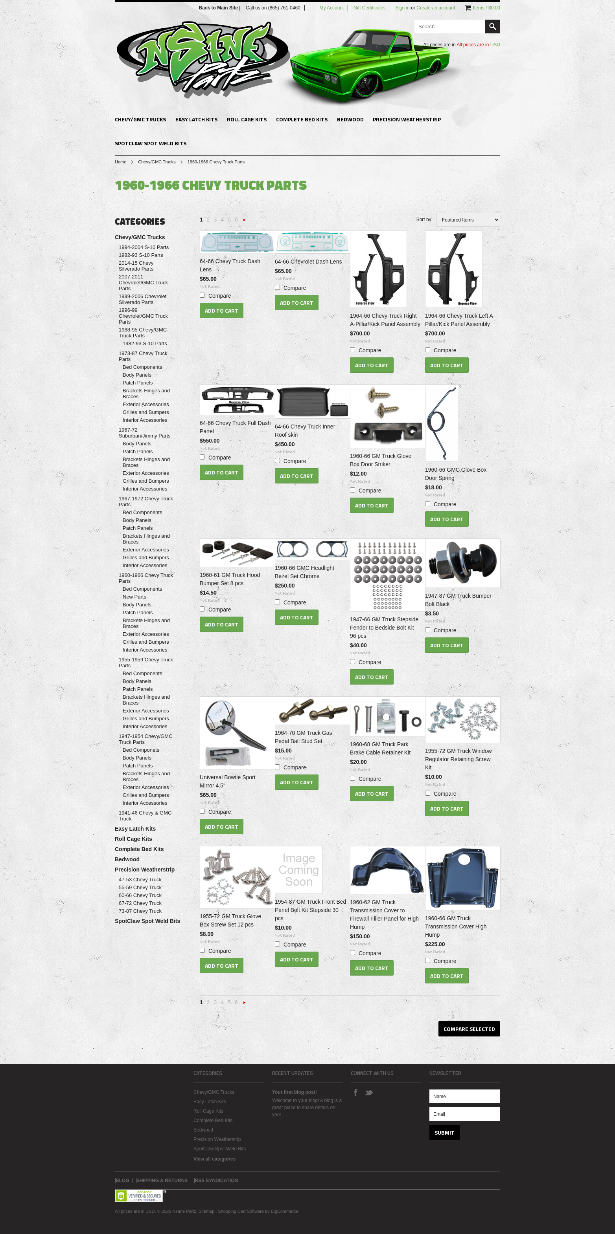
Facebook (355, 1092)
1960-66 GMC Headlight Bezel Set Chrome (304, 572)
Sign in (402, 8)
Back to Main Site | (220, 8)
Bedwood (350, 119)
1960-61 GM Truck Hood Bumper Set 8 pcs (230, 579)
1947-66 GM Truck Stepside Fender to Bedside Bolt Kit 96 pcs (384, 627)
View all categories (214, 1159)
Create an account (435, 8)
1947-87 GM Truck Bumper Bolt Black (458, 600)
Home (120, 161)
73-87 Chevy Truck (140, 911)
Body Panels (137, 375)
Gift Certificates (370, 8)
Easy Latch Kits (196, 119)
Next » (245, 222)
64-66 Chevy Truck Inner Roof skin (305, 430)
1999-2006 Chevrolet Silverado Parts (142, 299)
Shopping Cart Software (241, 1211)
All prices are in (478, 45)
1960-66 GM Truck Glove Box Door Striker (380, 460)
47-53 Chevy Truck (140, 879)
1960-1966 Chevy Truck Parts (146, 578)
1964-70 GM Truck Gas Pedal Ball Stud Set (303, 737)
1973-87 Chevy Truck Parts (143, 356)
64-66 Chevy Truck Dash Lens (230, 265)
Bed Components (142, 367)
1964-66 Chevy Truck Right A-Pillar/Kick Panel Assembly (385, 320)
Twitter (369, 1092)
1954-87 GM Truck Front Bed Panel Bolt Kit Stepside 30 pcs (310, 910)
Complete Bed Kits (302, 119)
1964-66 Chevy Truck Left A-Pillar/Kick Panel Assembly (460, 320)
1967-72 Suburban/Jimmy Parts (145, 433)
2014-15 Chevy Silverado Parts (136, 266)
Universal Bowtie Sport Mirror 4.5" (228, 781)
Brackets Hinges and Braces (146, 393)
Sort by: (424, 219)
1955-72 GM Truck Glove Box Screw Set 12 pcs (230, 920)
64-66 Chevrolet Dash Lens (308, 261)
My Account (331, 8)
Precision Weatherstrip (407, 119)
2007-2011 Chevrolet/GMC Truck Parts (143, 282)
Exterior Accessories (146, 404)
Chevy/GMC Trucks (140, 119)
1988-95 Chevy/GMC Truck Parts (143, 333)
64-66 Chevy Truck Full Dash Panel (235, 427)
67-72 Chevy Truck (140, 903)
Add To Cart (221, 310)
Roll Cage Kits (247, 119)
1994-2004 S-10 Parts (144, 247)
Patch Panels (138, 383)
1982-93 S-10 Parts (141, 255)
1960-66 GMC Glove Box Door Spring (455, 474)
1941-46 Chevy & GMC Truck (145, 816)
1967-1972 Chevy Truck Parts (146, 501)
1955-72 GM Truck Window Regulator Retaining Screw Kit (458, 759)
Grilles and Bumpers (146, 412)
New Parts (134, 597)
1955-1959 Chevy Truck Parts (146, 662)
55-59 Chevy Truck (140, 887)
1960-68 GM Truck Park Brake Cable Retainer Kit (380, 748)
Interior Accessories (145, 420)
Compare (219, 296)
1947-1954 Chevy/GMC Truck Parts (146, 739)
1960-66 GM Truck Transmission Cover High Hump (456, 926)
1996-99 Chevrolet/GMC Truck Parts (143, 316)
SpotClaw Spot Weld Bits (150, 143)
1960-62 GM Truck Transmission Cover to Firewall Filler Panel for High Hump (384, 914)
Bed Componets (141, 750)
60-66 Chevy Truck (140, 895)
